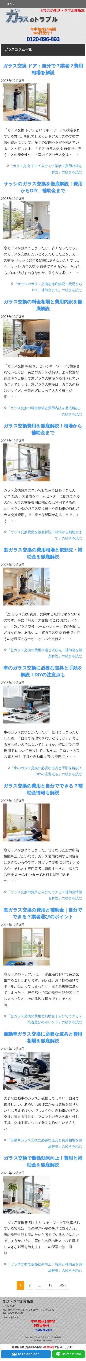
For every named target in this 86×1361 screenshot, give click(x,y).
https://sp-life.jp (11, 1317)
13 (50, 1285)
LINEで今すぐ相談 (68, 1354)
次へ (63, 1285)
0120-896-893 (26, 1354)
